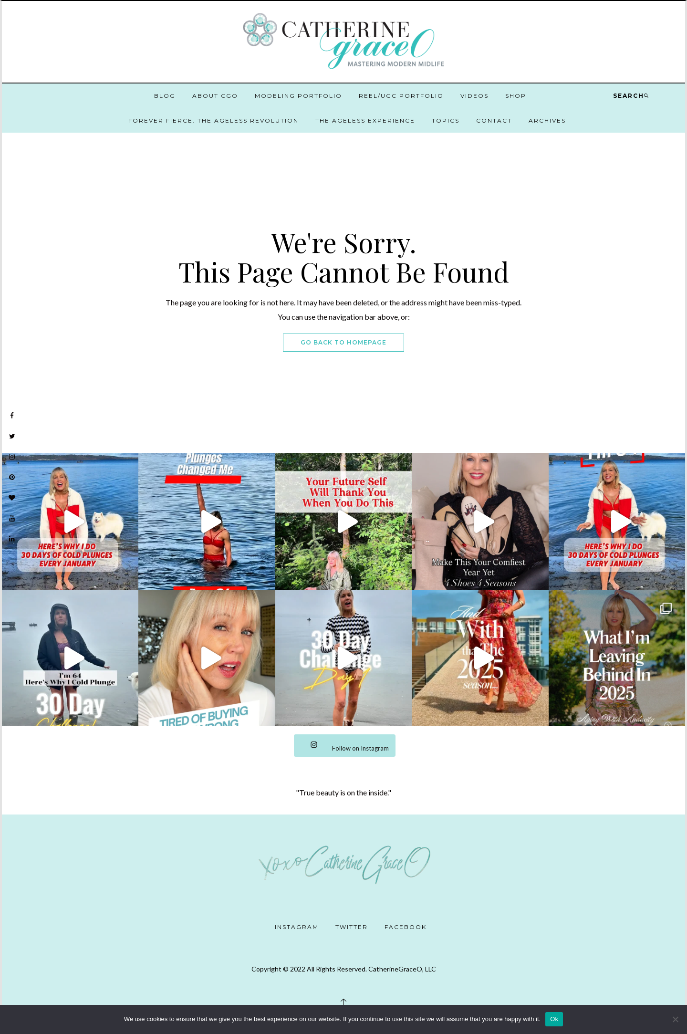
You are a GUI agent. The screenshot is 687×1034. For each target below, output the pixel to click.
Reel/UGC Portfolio (401, 95)
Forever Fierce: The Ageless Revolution (213, 120)
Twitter (351, 926)
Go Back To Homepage (343, 342)
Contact (494, 120)
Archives (547, 120)
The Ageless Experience (365, 120)
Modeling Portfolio (298, 95)
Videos (474, 95)
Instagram (297, 926)
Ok (554, 1019)
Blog (165, 95)
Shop (515, 95)
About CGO (215, 95)
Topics (445, 120)
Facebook (406, 926)
